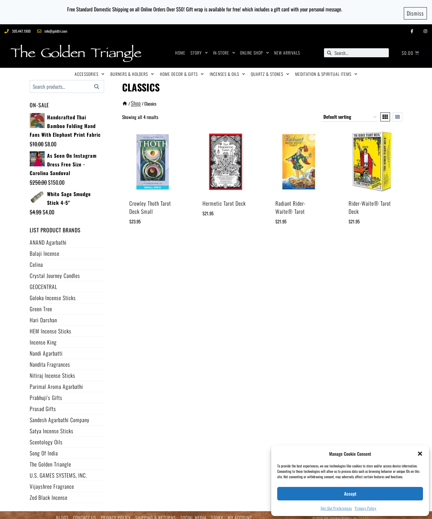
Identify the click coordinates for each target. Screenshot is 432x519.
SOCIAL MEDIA (193, 513)
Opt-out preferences (336, 508)
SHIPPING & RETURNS (155, 513)
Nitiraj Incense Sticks (52, 370)
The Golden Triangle (50, 459)
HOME (180, 48)
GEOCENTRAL (43, 282)
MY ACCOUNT (240, 513)
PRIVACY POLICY (116, 513)
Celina (36, 260)
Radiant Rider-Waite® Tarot (290, 202)
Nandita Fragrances (50, 359)
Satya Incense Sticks (52, 426)
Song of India (44, 448)
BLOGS (62, 513)
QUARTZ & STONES (270, 69)
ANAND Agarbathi (48, 237)
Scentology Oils (46, 437)
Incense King (43, 337)
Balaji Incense (44, 248)
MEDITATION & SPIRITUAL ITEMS (326, 69)
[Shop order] (350, 112)
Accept (350, 493)
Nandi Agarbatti (46, 348)
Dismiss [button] (415, 9)
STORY (199, 47)
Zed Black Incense (49, 493)
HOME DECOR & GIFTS (182, 69)
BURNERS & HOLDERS (132, 69)
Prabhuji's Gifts (46, 393)
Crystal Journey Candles (55, 271)
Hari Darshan (43, 315)
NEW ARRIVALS (287, 48)
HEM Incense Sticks (50, 326)
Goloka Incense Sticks (53, 293)
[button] (420, 454)
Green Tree (41, 304)
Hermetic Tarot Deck (224, 198)
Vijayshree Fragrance (52, 481)
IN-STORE (224, 47)
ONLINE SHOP (254, 47)
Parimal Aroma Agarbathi (56, 382)
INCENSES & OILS (227, 69)
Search (98, 82)
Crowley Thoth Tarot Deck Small (150, 202)
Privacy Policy (365, 508)
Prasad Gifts (43, 404)
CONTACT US (84, 513)
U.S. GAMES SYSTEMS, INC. (58, 470)
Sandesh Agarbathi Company (59, 415)
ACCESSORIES (89, 69)
